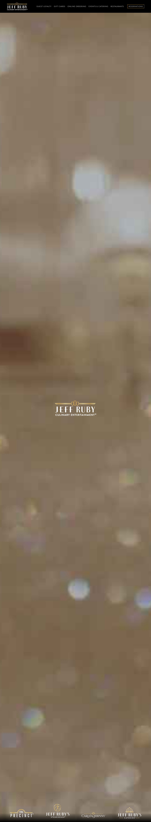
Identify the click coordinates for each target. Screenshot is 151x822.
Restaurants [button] (117, 6)
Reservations (136, 6)
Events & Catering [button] (98, 6)
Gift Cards (59, 6)
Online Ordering (77, 6)
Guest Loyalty (44, 6)
